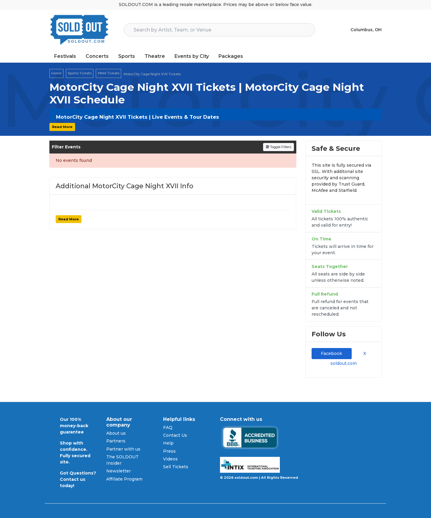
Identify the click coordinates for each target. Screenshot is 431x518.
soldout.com (343, 363)
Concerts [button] (97, 56)
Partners (115, 441)
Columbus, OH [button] (366, 29)
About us (116, 433)
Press (169, 451)
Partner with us (123, 449)
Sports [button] (126, 56)
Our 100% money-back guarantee (74, 426)
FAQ (167, 427)
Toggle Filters (278, 147)
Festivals (65, 56)
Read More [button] (62, 127)
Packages (230, 56)
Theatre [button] (155, 56)
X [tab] (363, 353)
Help (168, 443)
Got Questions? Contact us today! (78, 479)
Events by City (191, 56)
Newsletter (118, 471)
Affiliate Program (124, 479)
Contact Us (175, 435)
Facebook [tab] (331, 353)
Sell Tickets (175, 466)
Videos (170, 459)
